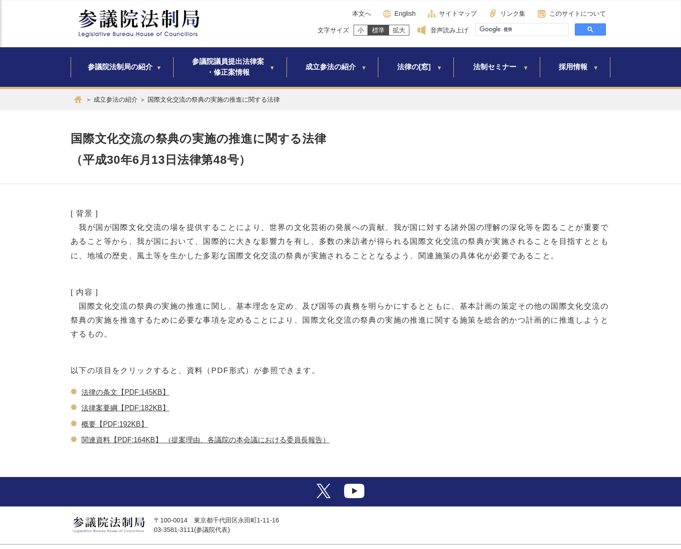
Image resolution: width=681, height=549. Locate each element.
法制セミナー (494, 67)
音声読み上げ (449, 30)
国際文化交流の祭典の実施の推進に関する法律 (214, 99)
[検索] (520, 30)
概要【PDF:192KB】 (114, 424)
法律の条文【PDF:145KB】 (125, 392)
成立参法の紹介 (330, 67)
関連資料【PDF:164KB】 (121, 440)
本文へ (361, 13)
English (405, 13)
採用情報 (573, 67)
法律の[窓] (414, 67)
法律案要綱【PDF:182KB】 (125, 408)
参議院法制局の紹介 (120, 67)
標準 (378, 30)
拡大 (399, 30)
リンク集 (512, 13)
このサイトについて (577, 13)
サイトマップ (458, 13)
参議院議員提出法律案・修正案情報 (228, 67)
